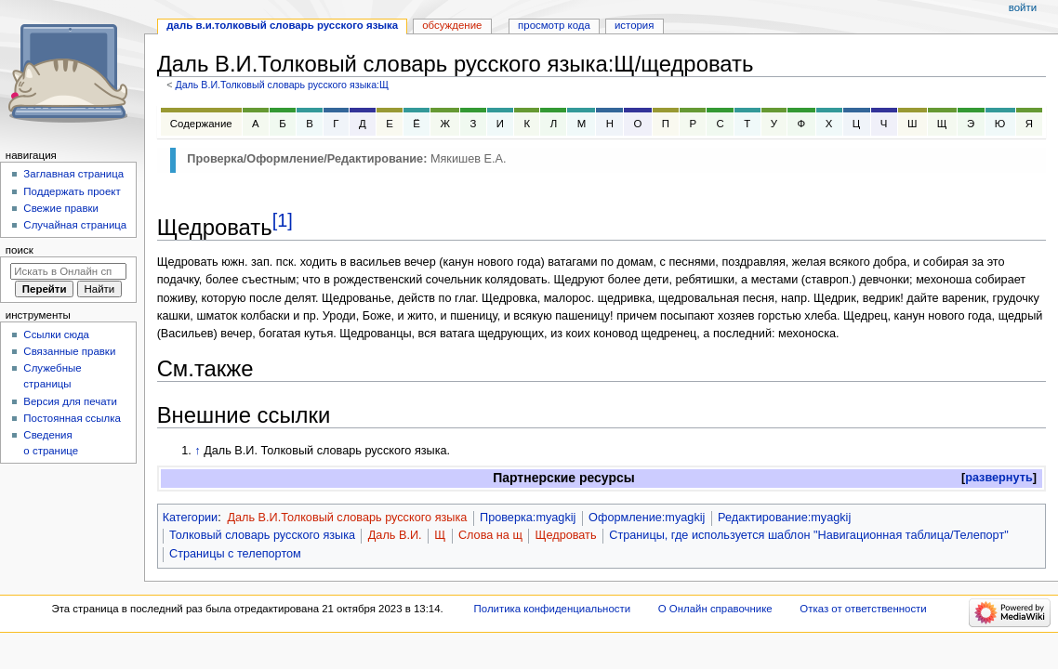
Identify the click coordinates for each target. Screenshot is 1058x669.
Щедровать (566, 535)
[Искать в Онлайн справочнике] (68, 271)
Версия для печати (70, 401)
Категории (190, 517)
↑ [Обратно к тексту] (197, 450)
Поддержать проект (71, 191)
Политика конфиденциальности (552, 608)
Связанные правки (69, 351)
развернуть (999, 477)
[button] (999, 478)
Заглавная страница (73, 173)
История (635, 25)
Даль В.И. (395, 535)
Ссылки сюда (56, 334)
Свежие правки (61, 208)
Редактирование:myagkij (784, 517)
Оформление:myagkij (647, 517)
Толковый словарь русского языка (262, 535)
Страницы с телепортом (235, 553)
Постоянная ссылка (71, 418)
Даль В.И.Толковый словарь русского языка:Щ (282, 84)
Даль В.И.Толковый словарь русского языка (347, 517)
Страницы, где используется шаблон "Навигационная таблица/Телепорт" (808, 535)
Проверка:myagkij (527, 517)
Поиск (19, 250)
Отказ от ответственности (863, 608)
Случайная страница (74, 224)
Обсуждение (452, 25)
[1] (282, 220)
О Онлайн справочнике (715, 608)
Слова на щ (490, 535)
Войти (1023, 7)
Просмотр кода (554, 25)
